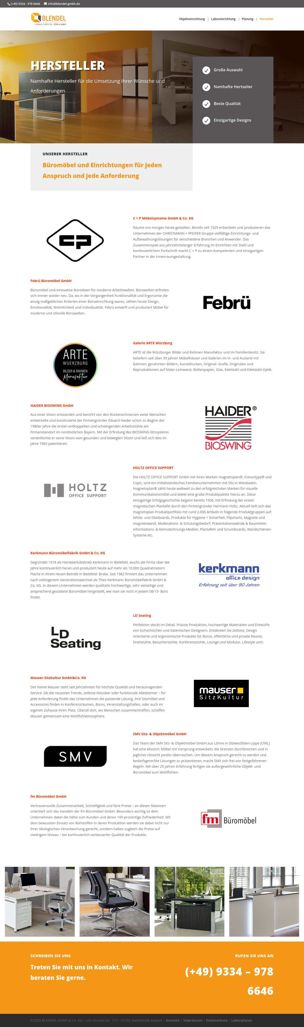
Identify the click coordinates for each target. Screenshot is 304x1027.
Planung (247, 19)
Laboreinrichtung (223, 19)
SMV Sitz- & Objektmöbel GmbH (160, 734)
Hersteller (266, 19)
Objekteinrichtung (192, 19)
